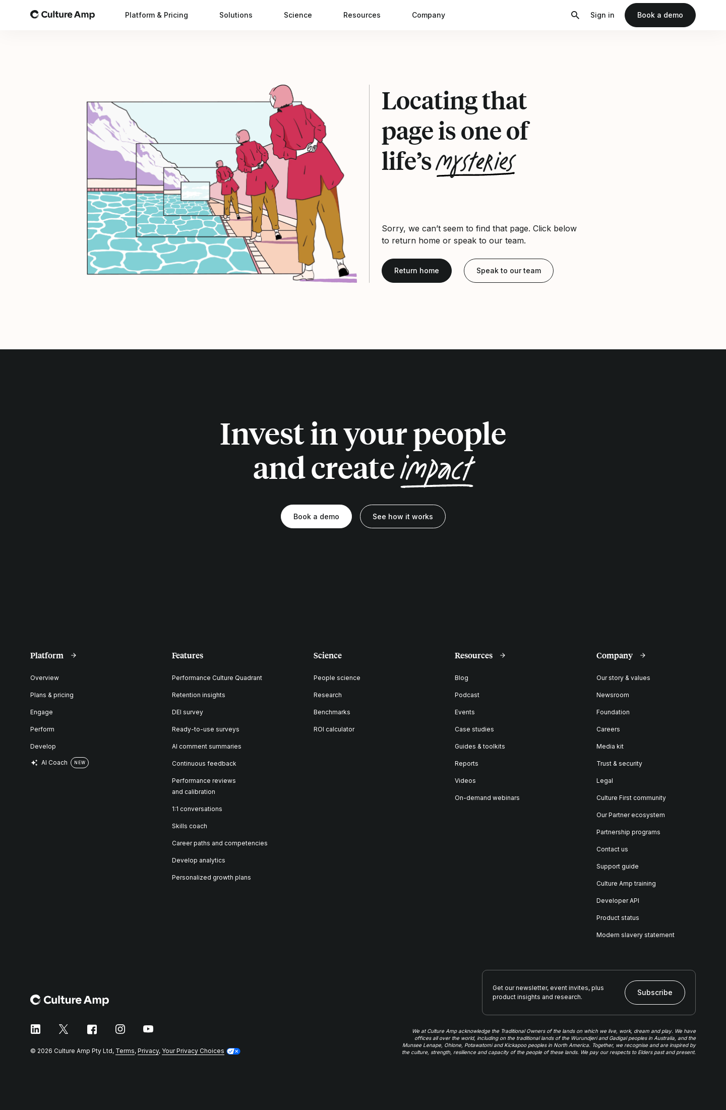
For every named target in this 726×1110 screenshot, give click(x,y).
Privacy (148, 1051)
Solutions (242, 15)
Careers (608, 729)
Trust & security (619, 763)
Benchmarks (332, 712)
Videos (465, 780)
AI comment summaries (206, 746)
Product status (617, 917)
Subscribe (655, 992)
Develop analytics (198, 860)
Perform (42, 729)
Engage (41, 712)
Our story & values (623, 678)
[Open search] (575, 15)
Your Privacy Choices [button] (193, 1051)
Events (465, 712)
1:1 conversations (197, 809)
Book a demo (660, 15)
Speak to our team (508, 270)
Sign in (602, 15)
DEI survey (187, 712)
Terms (125, 1051)
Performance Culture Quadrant (217, 678)
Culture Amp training (626, 883)
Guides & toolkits (480, 746)
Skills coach (189, 826)
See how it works (403, 516)
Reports (466, 763)
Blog (461, 678)
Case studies (474, 729)
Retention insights (198, 695)
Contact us (612, 849)
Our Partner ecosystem (630, 815)
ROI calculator (334, 729)
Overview (44, 678)
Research (328, 695)
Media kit (610, 746)
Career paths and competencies (220, 843)
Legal (604, 780)
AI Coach (49, 763)
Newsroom (612, 695)
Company (435, 15)
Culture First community (631, 797)
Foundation (613, 712)
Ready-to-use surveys (205, 729)
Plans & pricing (52, 695)
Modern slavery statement (635, 935)
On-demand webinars (487, 797)
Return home (416, 270)
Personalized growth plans (211, 877)
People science (337, 678)
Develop (43, 746)
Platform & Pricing (163, 15)
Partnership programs (628, 832)
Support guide (617, 866)
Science (304, 15)
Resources (368, 15)
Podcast (467, 695)
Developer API (617, 900)
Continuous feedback (204, 763)
